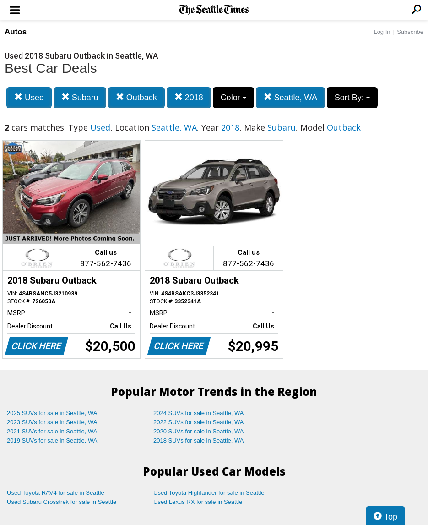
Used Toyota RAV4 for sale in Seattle (55, 492)
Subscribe (410, 31)
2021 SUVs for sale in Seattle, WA (52, 431)
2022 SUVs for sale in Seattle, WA (198, 422)
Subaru (79, 97)
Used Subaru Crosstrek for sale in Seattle (61, 501)
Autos (16, 31)
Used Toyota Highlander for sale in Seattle (209, 492)
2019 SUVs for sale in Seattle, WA (52, 440)
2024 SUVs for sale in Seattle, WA (198, 413)
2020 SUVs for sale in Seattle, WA (198, 431)
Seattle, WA (290, 97)
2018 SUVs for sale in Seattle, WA (198, 440)
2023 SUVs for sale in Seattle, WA (52, 422)
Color (233, 97)
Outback (136, 97)
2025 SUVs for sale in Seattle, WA (52, 413)
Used (29, 97)
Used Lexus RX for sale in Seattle (197, 501)
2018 (188, 97)
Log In (382, 31)
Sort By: (352, 97)
